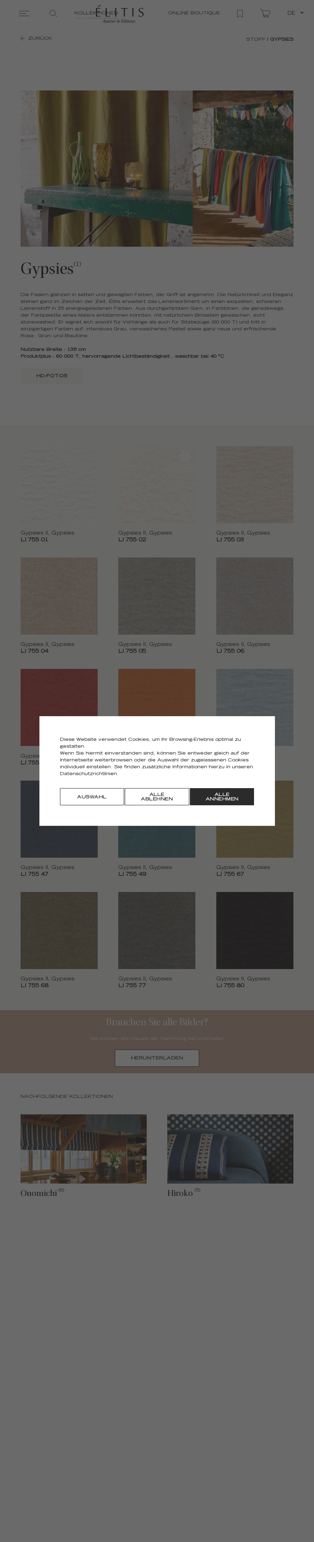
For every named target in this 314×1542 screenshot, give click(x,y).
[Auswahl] (92, 796)
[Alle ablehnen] (157, 796)
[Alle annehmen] (222, 796)
